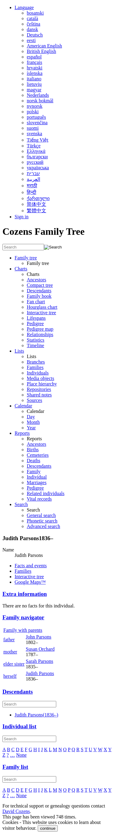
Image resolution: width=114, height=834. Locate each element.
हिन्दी (31, 192)
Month (33, 422)
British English (41, 51)
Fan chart (36, 301)
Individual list (19, 726)
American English (44, 45)
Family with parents (22, 630)
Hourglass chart (42, 307)
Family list (15, 767)
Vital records (39, 498)
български (37, 156)
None (21, 755)
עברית (33, 173)
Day (31, 416)
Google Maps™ (30, 582)
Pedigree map (40, 329)
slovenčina (37, 122)
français (34, 62)
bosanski (35, 13)
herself (10, 676)
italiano (34, 78)
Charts (21, 268)
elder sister (14, 664)
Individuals (38, 372)
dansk (32, 29)
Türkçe (33, 145)
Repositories (39, 389)
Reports (22, 433)
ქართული (38, 198)
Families (35, 367)
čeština (33, 23)
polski (33, 111)
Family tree (26, 257)
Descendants (39, 290)
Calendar (23, 405)
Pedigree (35, 323)
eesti (31, 40)
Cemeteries (38, 455)
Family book (39, 296)
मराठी (32, 185)
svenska (34, 133)
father (9, 639)
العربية (33, 179)
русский (35, 162)
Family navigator (23, 617)
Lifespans (36, 318)
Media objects (40, 378)
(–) (36, 714)
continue (47, 828)
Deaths (33, 460)
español (34, 56)
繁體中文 (36, 210)
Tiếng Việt (37, 140)
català (32, 18)
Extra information (24, 594)
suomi (33, 128)
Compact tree (40, 285)
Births (33, 449)
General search (41, 515)
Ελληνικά (36, 151)
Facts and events (31, 565)
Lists (19, 351)
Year (31, 427)
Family (33, 471)
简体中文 (36, 204)
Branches (36, 361)
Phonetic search (42, 520)
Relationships (40, 334)
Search (21, 504)
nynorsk (35, 106)
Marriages (37, 482)
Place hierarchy (42, 383)
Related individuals (45, 493)
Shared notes (39, 394)
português (36, 117)
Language (24, 7)
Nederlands (38, 95)
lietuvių (34, 84)
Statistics (35, 340)
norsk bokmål (40, 100)
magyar (34, 89)
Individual (37, 477)
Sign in (22, 216)
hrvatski (35, 67)
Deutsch (35, 34)
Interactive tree (41, 312)
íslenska (35, 73)
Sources (34, 400)
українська (38, 167)
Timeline (35, 345)
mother (10, 651)
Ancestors (36, 279)
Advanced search (43, 526)
